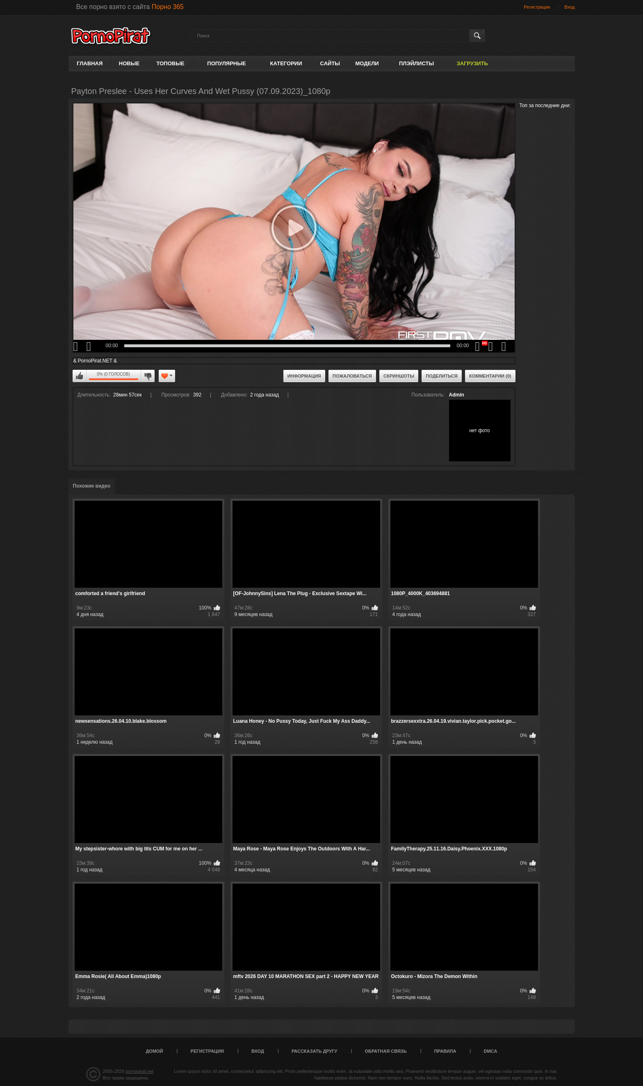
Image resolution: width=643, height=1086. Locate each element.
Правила (445, 1051)
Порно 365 (168, 6)
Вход (570, 7)
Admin (456, 395)
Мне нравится (80, 376)
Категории (286, 63)
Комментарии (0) (490, 375)
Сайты (330, 63)
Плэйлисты (416, 63)
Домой (154, 1051)
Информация (304, 375)
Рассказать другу (314, 1051)
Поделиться (441, 375)
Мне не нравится (148, 376)
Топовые (171, 63)
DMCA (490, 1051)
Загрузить (472, 63)
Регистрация (537, 7)
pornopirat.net (139, 1071)
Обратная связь (386, 1051)
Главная (90, 63)
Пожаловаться (352, 375)
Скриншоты (398, 375)
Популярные (226, 63)
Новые (129, 63)
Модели (367, 63)
